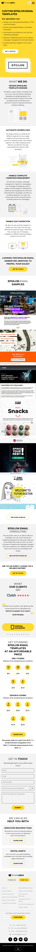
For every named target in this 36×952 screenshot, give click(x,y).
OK (18, 949)
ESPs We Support (7, 891)
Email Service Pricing (8, 894)
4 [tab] (14, 634)
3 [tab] (12, 634)
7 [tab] (21, 634)
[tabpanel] (18, 627)
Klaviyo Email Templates (8, 900)
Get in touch (18, 269)
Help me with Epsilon (18, 556)
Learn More (18, 840)
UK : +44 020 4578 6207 (18, 928)
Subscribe (18, 917)
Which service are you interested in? (13, 788)
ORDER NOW (18, 734)
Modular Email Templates (26, 891)
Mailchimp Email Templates (9, 897)
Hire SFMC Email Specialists (26, 904)
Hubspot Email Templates (9, 903)
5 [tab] (16, 634)
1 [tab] (7, 634)
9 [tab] (26, 634)
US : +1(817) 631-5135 (18, 925)
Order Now (24, 880)
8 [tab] (23, 634)
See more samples (18, 517)
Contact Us (12, 880)
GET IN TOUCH (18, 573)
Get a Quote (10, 51)
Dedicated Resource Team (26, 888)
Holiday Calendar (23, 907)
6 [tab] (19, 634)
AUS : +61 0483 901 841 (18, 931)
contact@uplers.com (18, 934)
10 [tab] (28, 634)
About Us (4, 888)
